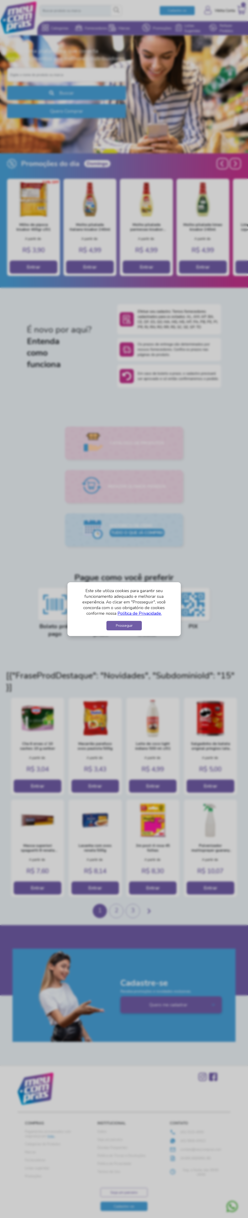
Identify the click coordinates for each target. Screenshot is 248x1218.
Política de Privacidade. (140, 613)
